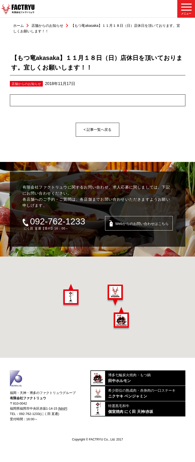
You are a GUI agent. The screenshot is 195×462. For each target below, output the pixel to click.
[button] (71, 295)
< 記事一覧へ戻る (97, 130)
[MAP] (62, 408)
